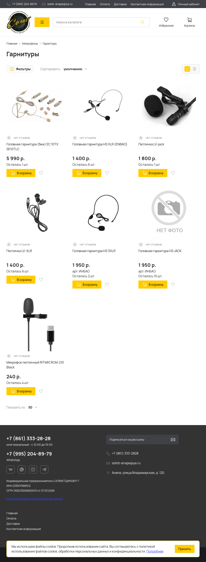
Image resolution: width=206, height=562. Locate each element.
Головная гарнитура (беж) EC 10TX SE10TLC (32, 146)
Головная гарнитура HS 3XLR (93, 251)
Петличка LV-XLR (19, 251)
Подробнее (154, 551)
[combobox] (101, 22)
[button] (20, 69)
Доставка (13, 524)
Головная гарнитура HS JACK (160, 251)
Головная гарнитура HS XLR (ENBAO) (99, 144)
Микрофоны (30, 43)
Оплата (11, 518)
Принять (184, 549)
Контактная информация (23, 529)
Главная (11, 43)
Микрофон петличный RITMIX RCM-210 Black (35, 364)
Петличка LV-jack (151, 144)
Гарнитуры (50, 43)
